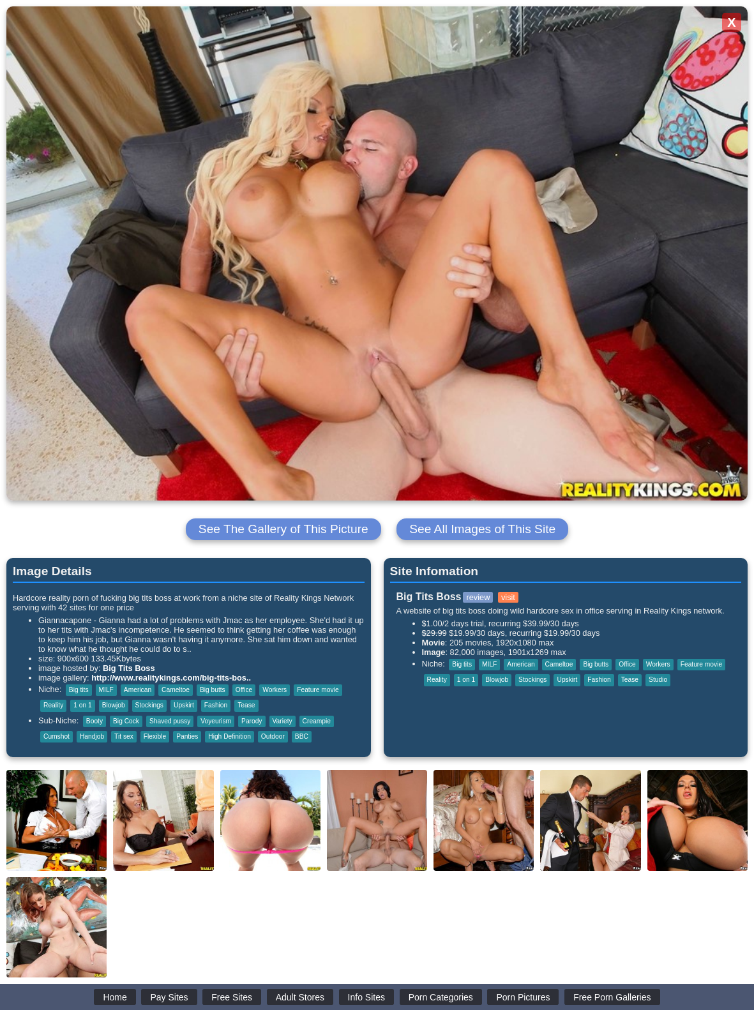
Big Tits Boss (129, 668)
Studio (658, 679)
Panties (187, 736)
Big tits (79, 689)
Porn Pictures (523, 997)
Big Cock (126, 721)
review (478, 597)
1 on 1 (82, 705)
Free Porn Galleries (612, 997)
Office (244, 689)
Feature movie (317, 689)
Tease (246, 705)
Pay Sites (169, 997)
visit (508, 597)
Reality (53, 705)
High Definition (229, 736)
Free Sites (231, 997)
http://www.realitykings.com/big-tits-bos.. (171, 677)
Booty (94, 721)
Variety (282, 721)
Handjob (92, 736)
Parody (251, 721)
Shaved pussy (169, 721)
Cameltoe (176, 689)
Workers (274, 689)
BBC (301, 736)
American (137, 689)
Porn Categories (441, 997)
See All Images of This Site (482, 529)
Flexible (155, 736)
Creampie (317, 721)
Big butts (212, 689)
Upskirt (184, 705)
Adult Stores (300, 997)
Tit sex (123, 736)
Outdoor (273, 736)
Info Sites (366, 997)
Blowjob (113, 705)
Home (114, 997)
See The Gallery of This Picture (283, 529)
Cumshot (56, 736)
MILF (106, 689)
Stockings (149, 705)
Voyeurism (215, 721)
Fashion (215, 705)
